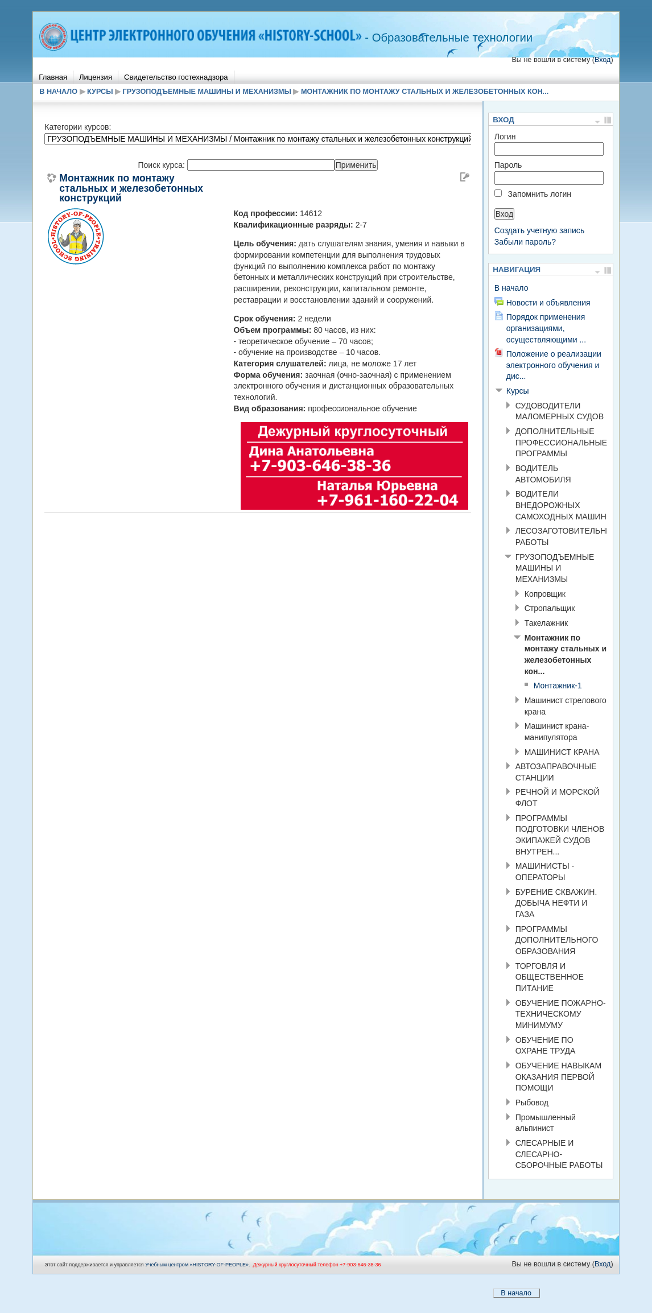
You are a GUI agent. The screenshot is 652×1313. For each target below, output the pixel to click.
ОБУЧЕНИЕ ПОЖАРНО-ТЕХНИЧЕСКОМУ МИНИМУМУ (560, 1014)
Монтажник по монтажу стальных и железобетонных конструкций (131, 189)
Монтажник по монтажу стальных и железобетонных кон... (424, 92)
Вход (603, 60)
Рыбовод (531, 1102)
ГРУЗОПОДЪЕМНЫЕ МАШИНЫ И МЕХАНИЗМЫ (207, 92)
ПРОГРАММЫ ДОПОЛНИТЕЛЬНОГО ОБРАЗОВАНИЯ (557, 940)
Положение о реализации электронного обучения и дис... (553, 365)
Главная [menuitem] (53, 77)
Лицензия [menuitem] (95, 77)
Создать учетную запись (539, 230)
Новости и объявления (548, 302)
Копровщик (545, 593)
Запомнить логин (539, 194)
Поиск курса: (162, 165)
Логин (505, 136)
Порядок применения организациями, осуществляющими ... (546, 328)
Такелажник (546, 622)
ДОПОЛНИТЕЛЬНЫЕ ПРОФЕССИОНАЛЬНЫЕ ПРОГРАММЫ (561, 442)
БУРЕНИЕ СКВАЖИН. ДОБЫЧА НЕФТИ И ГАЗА (556, 903)
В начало (58, 92)
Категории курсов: (77, 126)
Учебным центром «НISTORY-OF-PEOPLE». (197, 1264)
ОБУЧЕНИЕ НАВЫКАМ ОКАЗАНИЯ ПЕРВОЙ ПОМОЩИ (558, 1076)
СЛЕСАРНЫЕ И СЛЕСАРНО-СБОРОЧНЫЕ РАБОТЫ (559, 1154)
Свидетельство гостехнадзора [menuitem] (176, 77)
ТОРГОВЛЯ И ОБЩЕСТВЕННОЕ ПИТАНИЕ (549, 977)
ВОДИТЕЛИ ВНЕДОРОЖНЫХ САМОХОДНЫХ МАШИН (560, 505)
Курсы (100, 92)
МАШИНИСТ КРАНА (562, 752)
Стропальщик (550, 608)
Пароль (508, 165)
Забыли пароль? (525, 241)
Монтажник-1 (558, 685)
